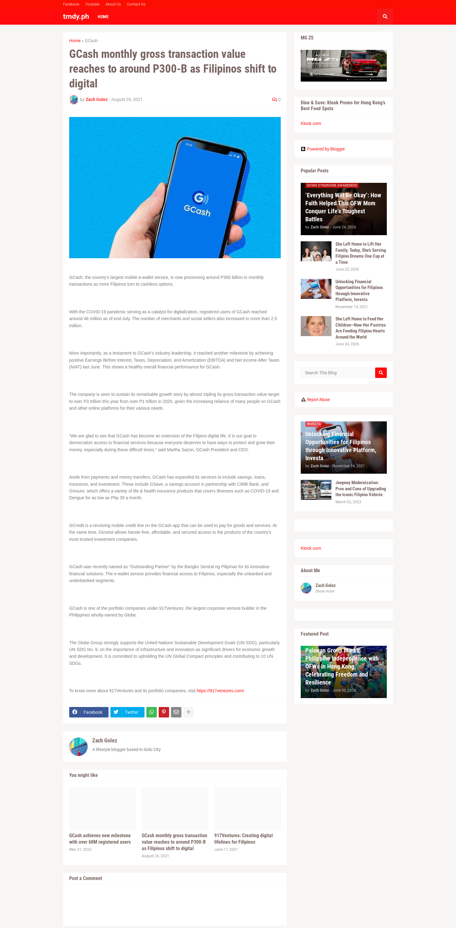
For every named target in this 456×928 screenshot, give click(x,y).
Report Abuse (318, 399)
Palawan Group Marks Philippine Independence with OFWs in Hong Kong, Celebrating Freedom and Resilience (342, 666)
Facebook (71, 4)
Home (75, 40)
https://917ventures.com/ (220, 690)
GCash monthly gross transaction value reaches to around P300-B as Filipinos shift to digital (174, 842)
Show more (324, 591)
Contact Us (136, 4)
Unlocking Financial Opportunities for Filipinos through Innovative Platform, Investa (359, 291)
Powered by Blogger (323, 149)
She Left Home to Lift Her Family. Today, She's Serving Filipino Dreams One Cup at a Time (360, 253)
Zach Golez (104, 740)
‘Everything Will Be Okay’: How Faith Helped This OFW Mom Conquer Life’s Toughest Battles (343, 207)
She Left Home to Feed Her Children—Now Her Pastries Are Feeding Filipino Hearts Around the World (360, 328)
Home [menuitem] (103, 16)
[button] (385, 17)
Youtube (92, 4)
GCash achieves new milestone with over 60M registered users (100, 839)
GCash (91, 40)
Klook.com (311, 123)
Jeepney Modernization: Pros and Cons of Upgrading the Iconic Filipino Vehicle (360, 488)
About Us (113, 4)
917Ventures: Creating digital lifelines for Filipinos (243, 839)
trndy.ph (76, 16)
